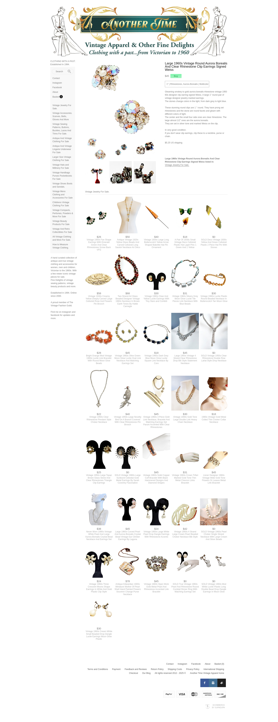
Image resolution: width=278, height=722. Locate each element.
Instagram (57, 83)
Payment (116, 669)
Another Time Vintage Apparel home (207, 673)
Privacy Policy (192, 669)
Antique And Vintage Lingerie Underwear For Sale (62, 149)
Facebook (57, 87)
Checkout (133, 673)
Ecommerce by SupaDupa (218, 706)
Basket (56, 97)
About (55, 92)
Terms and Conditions (97, 669)
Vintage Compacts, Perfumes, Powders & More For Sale (62, 213)
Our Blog (146, 673)
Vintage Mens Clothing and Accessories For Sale (62, 194)
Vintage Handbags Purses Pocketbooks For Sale (62, 175)
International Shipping (214, 669)
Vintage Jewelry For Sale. (177, 165)
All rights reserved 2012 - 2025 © (170, 673)
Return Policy (157, 669)
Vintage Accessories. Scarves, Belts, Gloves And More (62, 116)
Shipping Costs (175, 669)
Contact (56, 78)
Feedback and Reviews (136, 669)
